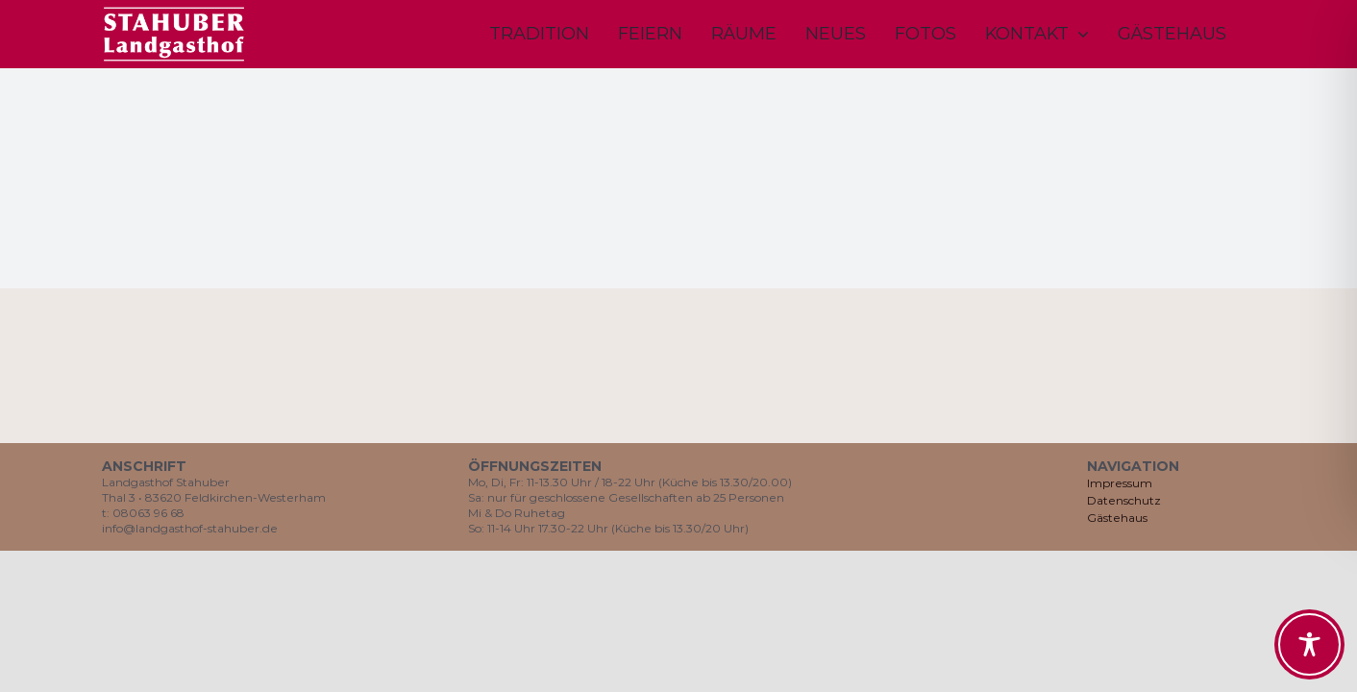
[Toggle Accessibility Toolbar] (1309, 644)
